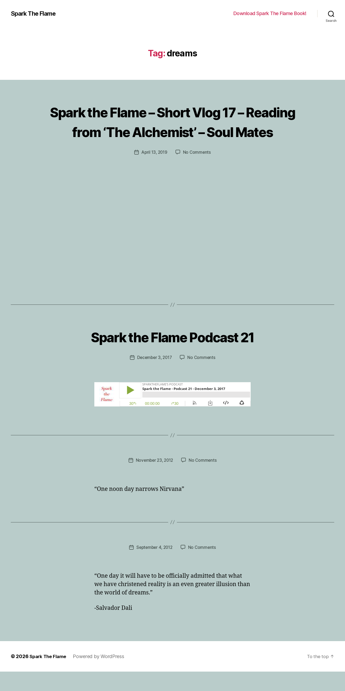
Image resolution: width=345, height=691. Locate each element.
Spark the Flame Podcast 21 (172, 355)
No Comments (198, 172)
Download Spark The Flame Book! (269, 13)
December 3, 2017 (154, 377)
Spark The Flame (35, 13)
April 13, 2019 (154, 172)
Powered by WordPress (101, 676)
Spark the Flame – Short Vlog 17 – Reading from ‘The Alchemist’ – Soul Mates (172, 131)
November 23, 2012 (154, 480)
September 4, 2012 (154, 566)
